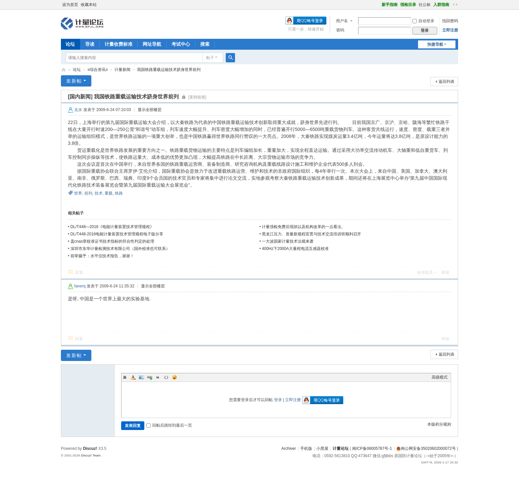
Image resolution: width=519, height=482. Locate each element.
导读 (89, 44)
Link (149, 377)
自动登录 (423, 21)
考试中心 (180, 44)
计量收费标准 (118, 44)
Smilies (174, 377)
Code (166, 377)
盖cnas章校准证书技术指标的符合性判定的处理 (112, 241)
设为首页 (70, 4)
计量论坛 (63, 70)
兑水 (78, 109)
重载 (109, 193)
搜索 (205, 44)
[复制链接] (197, 97)
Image (141, 377)
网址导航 (152, 44)
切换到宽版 (455, 5)
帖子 (210, 57)
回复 (79, 272)
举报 (445, 272)
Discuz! (90, 448)
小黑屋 (322, 448)
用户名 (342, 21)
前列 (88, 193)
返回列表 (446, 81)
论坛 (70, 44)
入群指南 (441, 4)
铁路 (119, 193)
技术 (99, 193)
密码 (340, 30)
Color (133, 377)
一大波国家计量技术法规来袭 (287, 241)
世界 (78, 193)
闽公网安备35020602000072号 (425, 448)
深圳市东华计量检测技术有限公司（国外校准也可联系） (120, 248)
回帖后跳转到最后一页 (169, 425)
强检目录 (408, 4)
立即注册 (450, 30)
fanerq (79, 286)
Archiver (288, 448)
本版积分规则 (439, 424)
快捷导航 (435, 44)
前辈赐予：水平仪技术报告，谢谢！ (102, 256)
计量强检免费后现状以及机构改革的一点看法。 (303, 226)
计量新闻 (122, 69)
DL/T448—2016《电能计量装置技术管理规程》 (112, 226)
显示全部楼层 (150, 109)
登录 (278, 399)
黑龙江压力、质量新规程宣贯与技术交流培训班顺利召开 (311, 234)
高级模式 (440, 377)
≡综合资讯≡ (97, 69)
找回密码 (450, 21)
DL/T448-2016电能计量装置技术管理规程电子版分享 (117, 234)
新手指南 (390, 4)
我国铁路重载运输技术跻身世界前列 (169, 69)
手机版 (306, 448)
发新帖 (74, 81)
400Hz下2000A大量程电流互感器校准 (295, 248)
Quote (158, 377)
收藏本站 (89, 4)
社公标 (425, 4)
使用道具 (425, 272)
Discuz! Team (91, 455)
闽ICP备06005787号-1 (372, 448)
